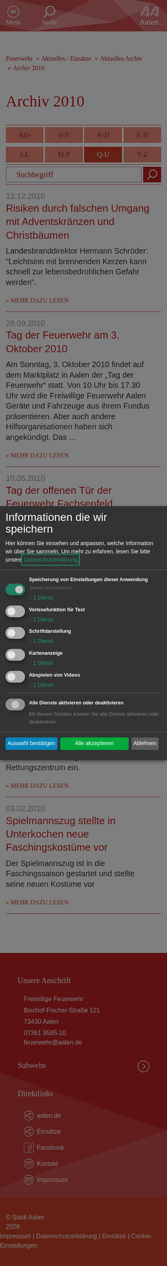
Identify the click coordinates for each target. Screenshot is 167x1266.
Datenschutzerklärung (50, 559)
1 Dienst (41, 597)
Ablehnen (144, 743)
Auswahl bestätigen (31, 743)
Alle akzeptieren (94, 743)
